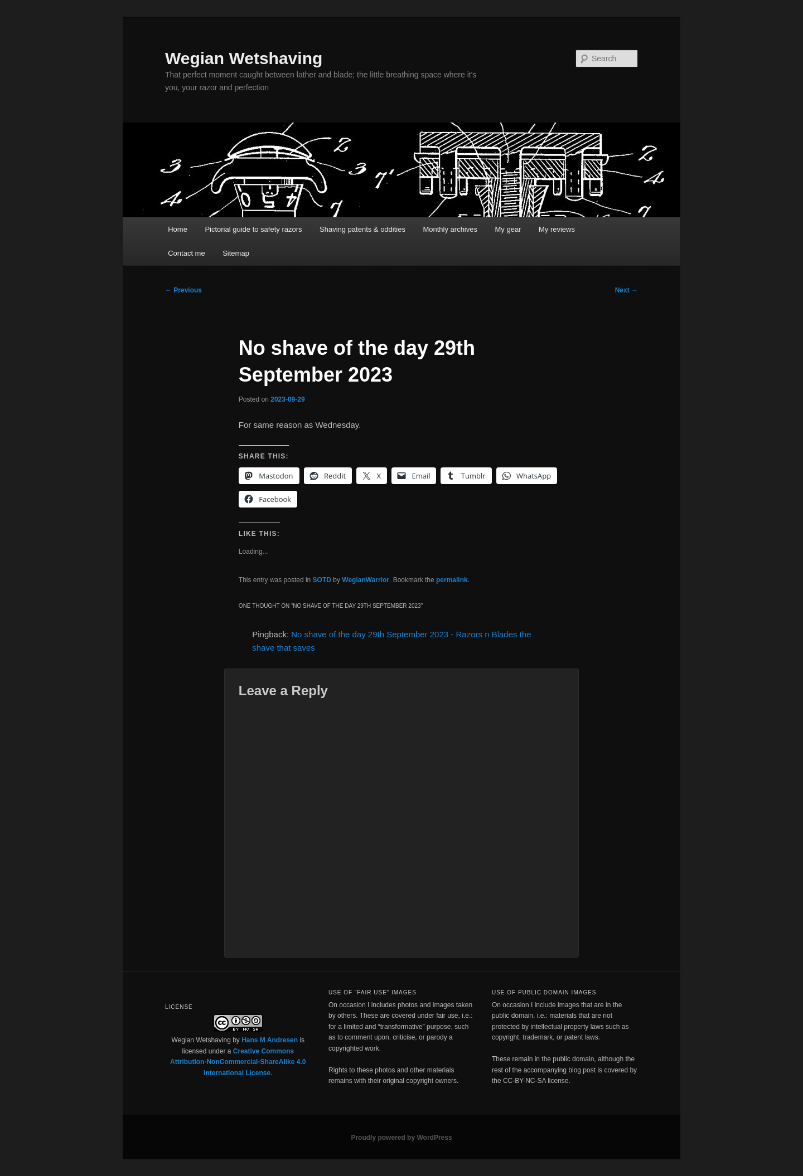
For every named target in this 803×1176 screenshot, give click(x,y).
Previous (183, 290)
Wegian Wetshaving (243, 58)
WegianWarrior (365, 580)
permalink (452, 580)
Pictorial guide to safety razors (253, 229)
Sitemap (235, 253)
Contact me (186, 253)
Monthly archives (450, 229)
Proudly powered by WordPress (401, 1137)
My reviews (557, 229)
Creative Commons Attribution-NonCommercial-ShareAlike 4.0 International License (238, 1062)
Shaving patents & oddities (362, 229)
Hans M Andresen (269, 1040)
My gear (508, 229)
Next (626, 290)
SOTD (322, 580)
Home (177, 229)
